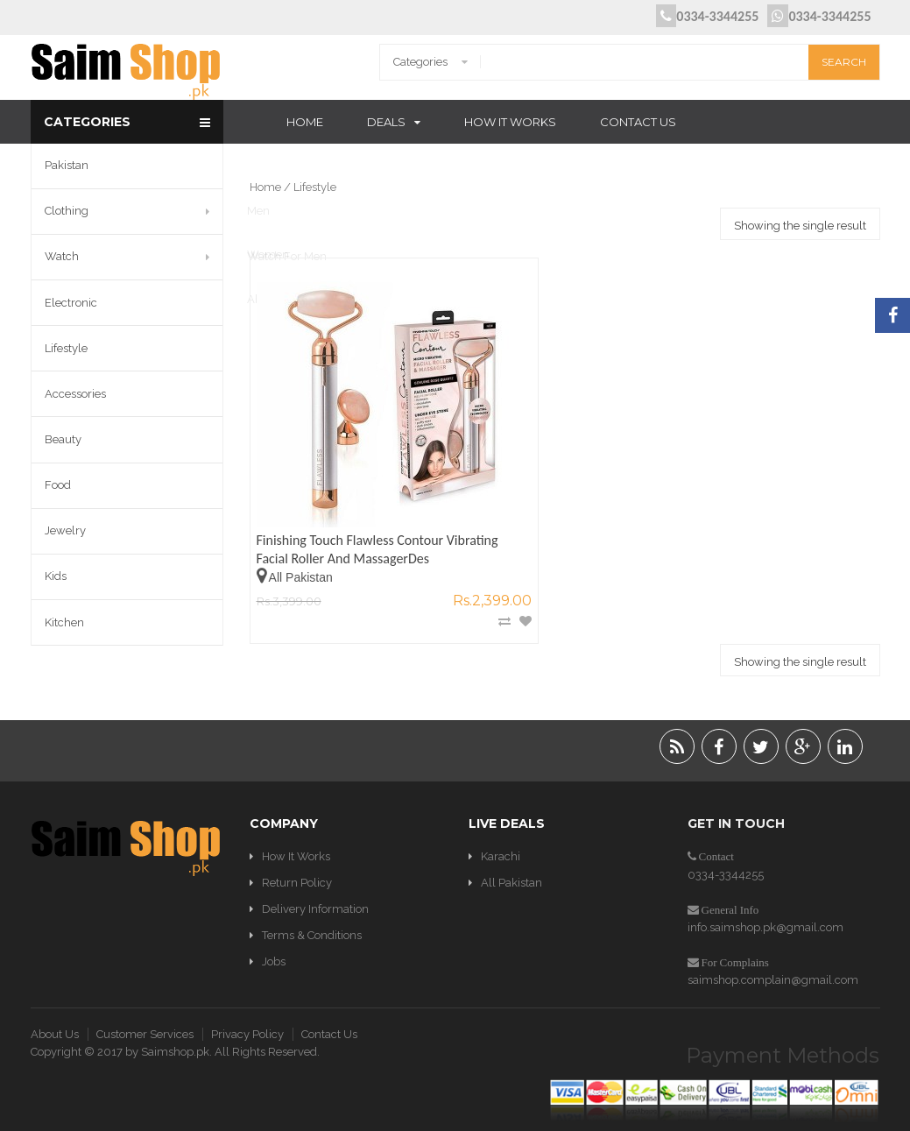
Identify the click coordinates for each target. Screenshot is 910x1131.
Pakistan (66, 165)
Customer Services (145, 1007)
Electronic (71, 302)
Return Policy (297, 856)
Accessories (75, 393)
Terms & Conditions (312, 909)
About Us (55, 1007)
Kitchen (64, 622)
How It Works (510, 122)
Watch (62, 256)
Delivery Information (315, 883)
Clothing (66, 210)
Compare (408, 537)
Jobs (274, 936)
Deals (386, 122)
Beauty (63, 439)
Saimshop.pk (175, 1025)
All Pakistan (511, 856)
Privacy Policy (247, 1007)
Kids (56, 576)
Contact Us (638, 122)
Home (304, 122)
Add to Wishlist (429, 537)
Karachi (500, 830)
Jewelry (65, 530)
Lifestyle (66, 348)
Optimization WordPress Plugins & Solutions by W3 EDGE (455, 1121)
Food (58, 484)
